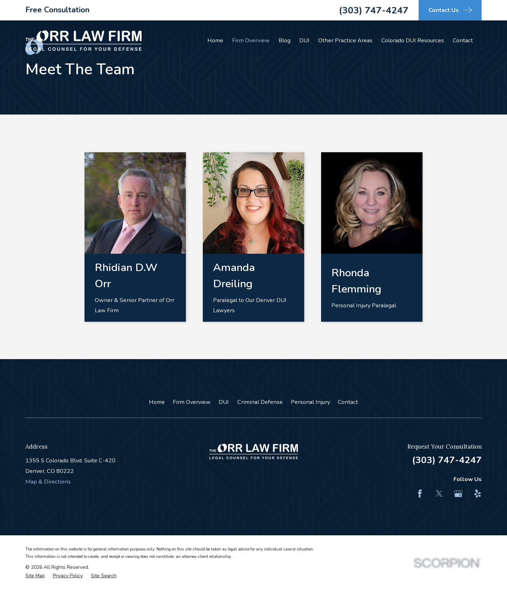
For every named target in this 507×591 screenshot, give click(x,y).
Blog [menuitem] (284, 40)
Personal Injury (310, 402)
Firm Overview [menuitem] (251, 40)
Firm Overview (192, 402)
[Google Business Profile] (458, 494)
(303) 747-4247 (373, 10)
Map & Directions (48, 482)
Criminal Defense (260, 402)
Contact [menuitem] (463, 40)
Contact (348, 402)
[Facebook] (420, 494)
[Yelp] (478, 494)
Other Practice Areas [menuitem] (345, 40)
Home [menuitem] (215, 40)
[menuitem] (35, 576)
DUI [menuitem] (304, 40)
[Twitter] (439, 494)
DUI (224, 402)
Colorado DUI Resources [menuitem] (412, 40)
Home (157, 402)
